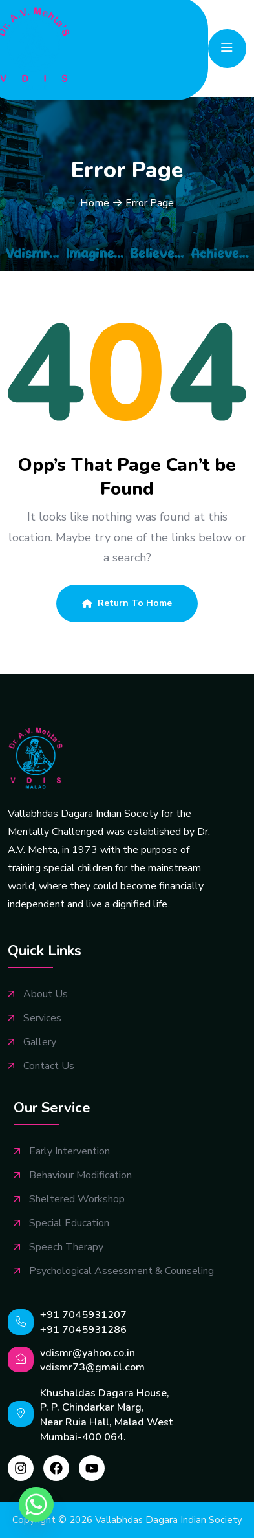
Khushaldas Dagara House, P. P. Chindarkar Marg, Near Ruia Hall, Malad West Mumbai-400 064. (106, 1415)
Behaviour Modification (80, 1175)
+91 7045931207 (83, 1315)
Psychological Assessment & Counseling (121, 1271)
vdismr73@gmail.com (92, 1367)
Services (42, 1018)
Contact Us (48, 1066)
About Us (45, 994)
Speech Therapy (66, 1247)
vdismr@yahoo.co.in (87, 1353)
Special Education (69, 1223)
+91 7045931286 (83, 1330)
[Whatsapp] (36, 1504)
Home (94, 203)
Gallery (39, 1042)
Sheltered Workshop (77, 1199)
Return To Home (127, 603)
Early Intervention (69, 1151)
